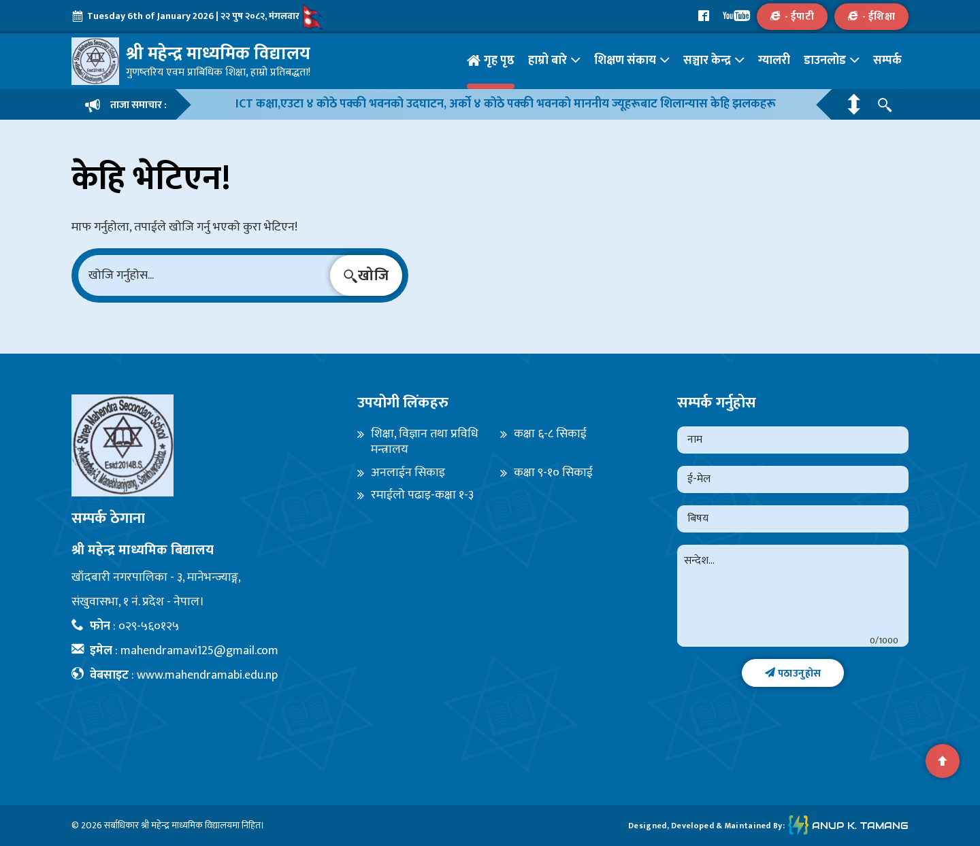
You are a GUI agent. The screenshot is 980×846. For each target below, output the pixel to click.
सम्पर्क (887, 60)
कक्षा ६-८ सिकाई (550, 434)
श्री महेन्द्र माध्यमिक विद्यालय (186, 825)
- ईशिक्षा (871, 16)
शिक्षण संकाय (625, 60)
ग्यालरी (774, 60)
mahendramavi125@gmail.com (199, 651)
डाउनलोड (825, 60)
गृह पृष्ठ (499, 60)
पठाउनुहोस (793, 673)
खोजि (366, 276)
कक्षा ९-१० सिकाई (553, 473)
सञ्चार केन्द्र (707, 60)
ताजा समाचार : (126, 105)
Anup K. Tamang (848, 825)
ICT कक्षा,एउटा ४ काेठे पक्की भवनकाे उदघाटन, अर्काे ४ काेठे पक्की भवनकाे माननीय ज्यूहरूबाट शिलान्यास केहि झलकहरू (505, 104)
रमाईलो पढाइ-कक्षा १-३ (422, 495)
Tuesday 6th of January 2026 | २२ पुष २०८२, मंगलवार (197, 16)
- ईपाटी (792, 16)
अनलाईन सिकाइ (408, 473)
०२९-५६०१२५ (148, 626)
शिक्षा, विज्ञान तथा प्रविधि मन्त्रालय (424, 442)
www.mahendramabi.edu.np (207, 675)
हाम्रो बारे (547, 60)
